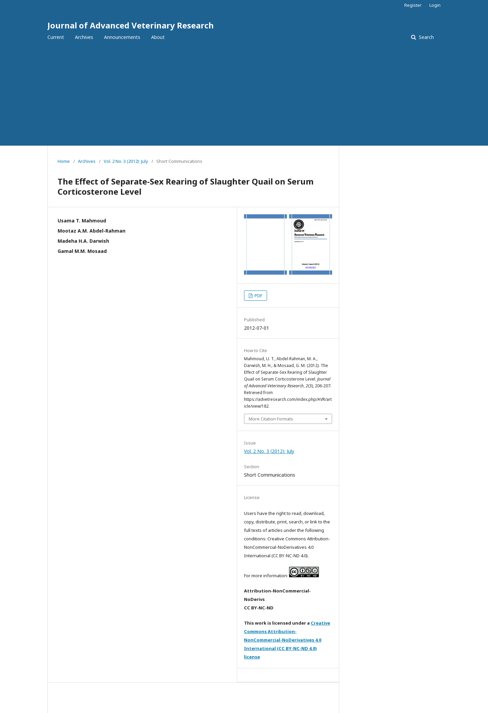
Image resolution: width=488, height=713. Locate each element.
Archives (84, 37)
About (158, 37)
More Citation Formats (271, 419)
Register (413, 5)
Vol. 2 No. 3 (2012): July (126, 161)
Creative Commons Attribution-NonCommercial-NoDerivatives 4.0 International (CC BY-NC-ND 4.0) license (287, 640)
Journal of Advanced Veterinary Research (130, 25)
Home (64, 161)
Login (435, 5)
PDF (257, 296)
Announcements (122, 37)
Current (55, 37)
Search (426, 37)
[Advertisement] (244, 94)
